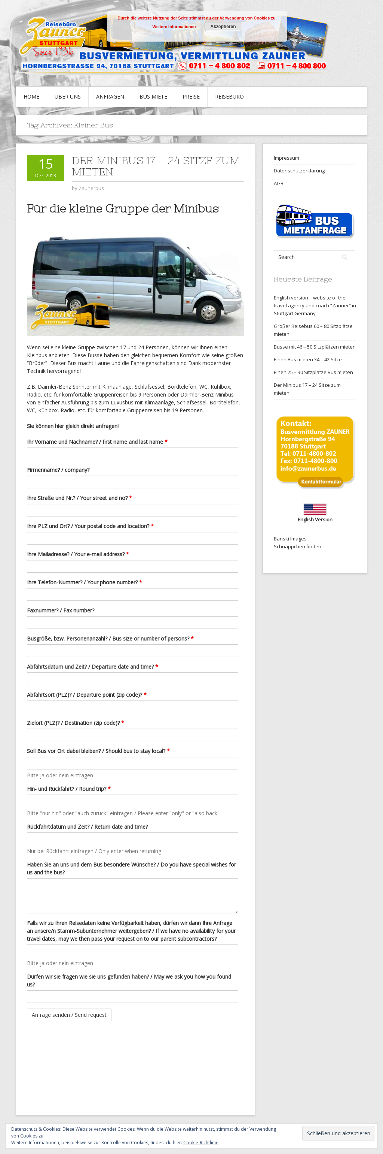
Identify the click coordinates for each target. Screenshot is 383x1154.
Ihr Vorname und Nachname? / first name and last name (97, 441)
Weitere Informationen (174, 26)
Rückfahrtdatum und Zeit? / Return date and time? (87, 826)
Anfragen (110, 96)
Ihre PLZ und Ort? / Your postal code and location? (90, 526)
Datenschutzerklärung (299, 170)
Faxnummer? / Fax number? (60, 610)
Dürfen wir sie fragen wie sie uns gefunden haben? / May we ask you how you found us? (129, 980)
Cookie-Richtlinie (200, 1142)
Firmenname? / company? (58, 469)
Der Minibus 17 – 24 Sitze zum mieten (156, 166)
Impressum (286, 157)
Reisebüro (229, 96)
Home (31, 96)
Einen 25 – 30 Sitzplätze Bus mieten (313, 372)
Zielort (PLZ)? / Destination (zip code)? (75, 722)
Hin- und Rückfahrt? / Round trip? (69, 788)
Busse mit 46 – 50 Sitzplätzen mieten (315, 346)
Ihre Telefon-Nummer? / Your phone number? (84, 582)
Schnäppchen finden (297, 546)
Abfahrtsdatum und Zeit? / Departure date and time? (92, 666)
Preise (191, 96)
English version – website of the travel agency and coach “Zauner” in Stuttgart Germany (315, 305)
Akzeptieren (223, 26)
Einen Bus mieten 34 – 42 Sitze (308, 359)
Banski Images (290, 538)
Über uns (68, 96)
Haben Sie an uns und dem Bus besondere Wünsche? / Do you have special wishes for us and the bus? (131, 868)
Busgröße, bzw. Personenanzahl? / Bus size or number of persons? (110, 638)
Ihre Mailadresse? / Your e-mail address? (78, 554)
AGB (279, 183)
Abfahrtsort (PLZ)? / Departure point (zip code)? (87, 694)
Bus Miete (153, 96)
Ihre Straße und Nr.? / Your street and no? (79, 497)
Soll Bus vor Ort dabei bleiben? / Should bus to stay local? (98, 750)
